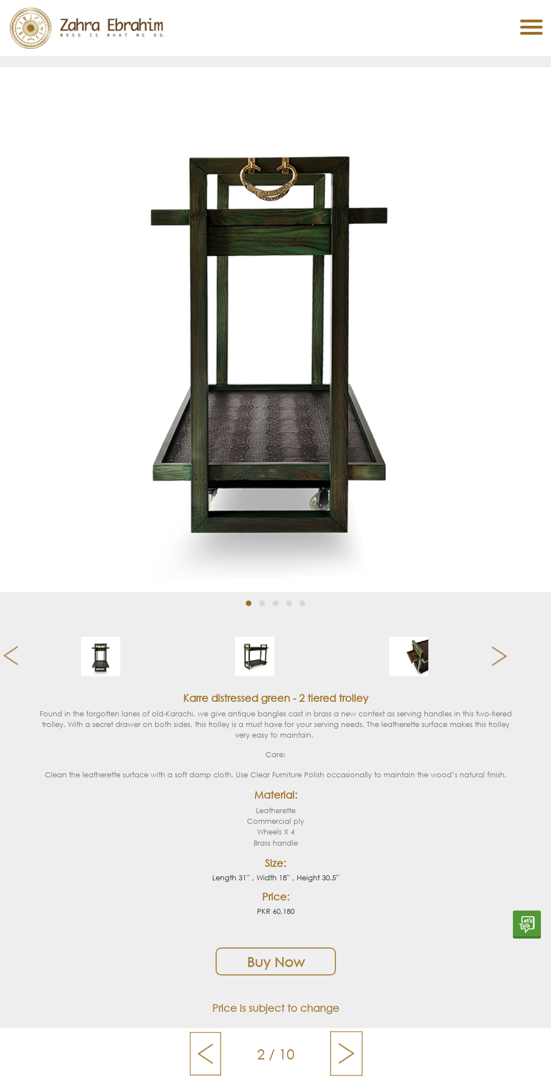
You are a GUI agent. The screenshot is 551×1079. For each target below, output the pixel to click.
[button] (248, 603)
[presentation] (6, 656)
